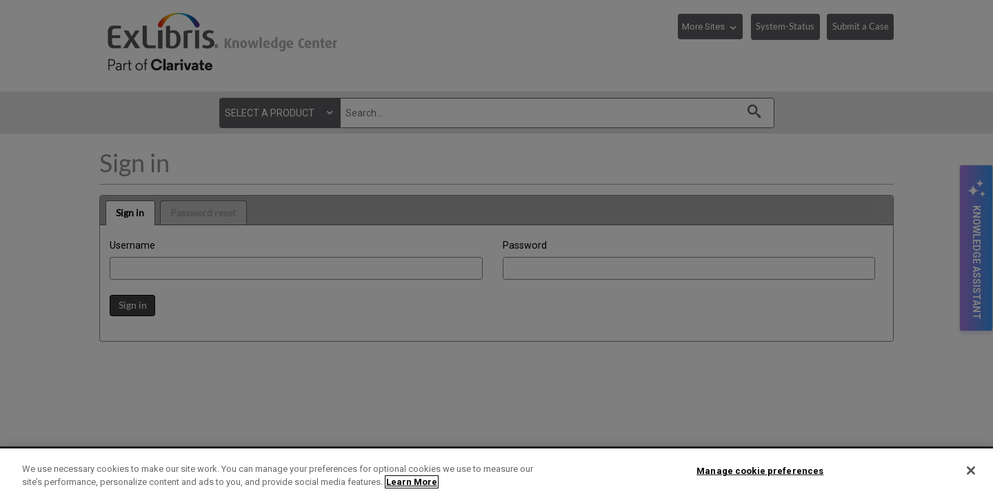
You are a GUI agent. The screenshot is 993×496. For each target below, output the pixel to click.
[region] (496, 472)
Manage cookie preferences (759, 471)
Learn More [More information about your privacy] (411, 482)
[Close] (971, 470)
